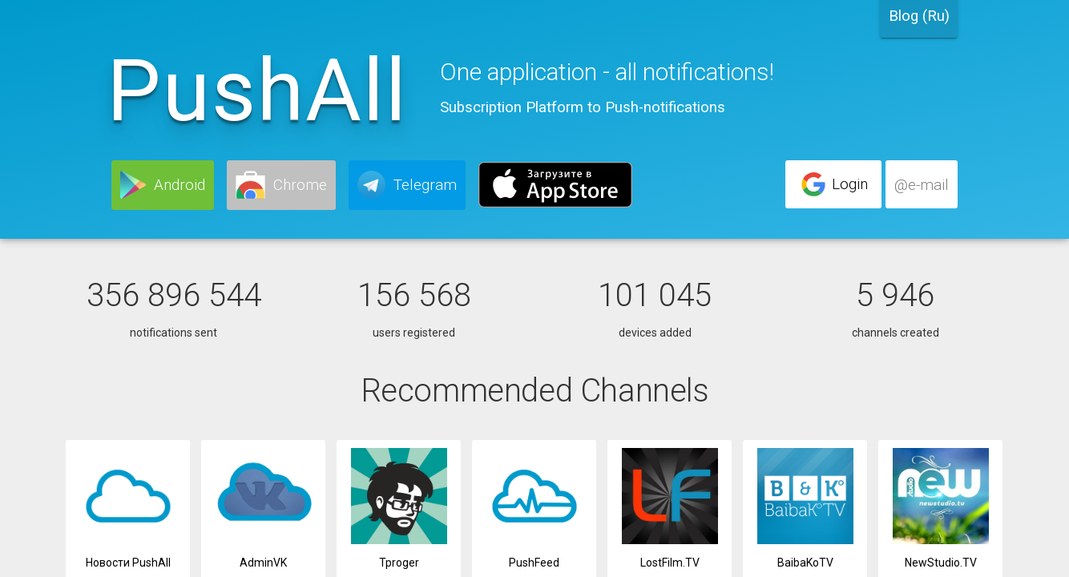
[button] (162, 185)
